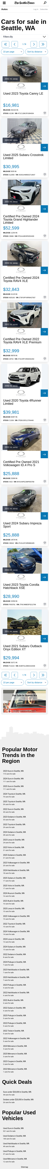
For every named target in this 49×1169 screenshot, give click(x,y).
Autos (4, 9)
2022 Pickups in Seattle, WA (14, 1024)
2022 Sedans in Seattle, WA (14, 955)
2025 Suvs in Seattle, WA (13, 787)
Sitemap (24, 1167)
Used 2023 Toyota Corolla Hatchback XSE (21, 586)
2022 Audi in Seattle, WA (13, 1001)
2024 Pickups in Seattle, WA (14, 963)
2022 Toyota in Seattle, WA (14, 925)
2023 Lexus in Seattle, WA (13, 841)
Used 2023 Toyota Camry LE (23, 93)
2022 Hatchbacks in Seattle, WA (16, 994)
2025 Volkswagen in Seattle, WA (16, 917)
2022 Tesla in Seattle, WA (13, 1032)
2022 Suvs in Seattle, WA (13, 810)
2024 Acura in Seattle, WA (14, 894)
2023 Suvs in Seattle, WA (13, 772)
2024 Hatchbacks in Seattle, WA (16, 871)
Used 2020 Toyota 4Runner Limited (22, 402)
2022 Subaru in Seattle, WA (14, 1009)
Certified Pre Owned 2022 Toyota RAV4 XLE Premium (22, 341)
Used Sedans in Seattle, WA (14, 1137)
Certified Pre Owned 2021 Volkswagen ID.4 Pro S (21, 463)
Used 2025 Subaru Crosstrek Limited (23, 156)
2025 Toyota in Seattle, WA (14, 803)
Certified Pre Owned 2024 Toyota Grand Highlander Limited (21, 219)
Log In (35, 9)
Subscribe (44, 9)
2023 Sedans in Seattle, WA (14, 818)
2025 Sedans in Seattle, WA (14, 856)
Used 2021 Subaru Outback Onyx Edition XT (22, 648)
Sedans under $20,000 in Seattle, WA (18, 1101)
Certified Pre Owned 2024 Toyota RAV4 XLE (21, 279)
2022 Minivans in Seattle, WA (15, 1070)
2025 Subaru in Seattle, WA (14, 879)
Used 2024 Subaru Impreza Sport (22, 525)
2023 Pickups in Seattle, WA (14, 986)
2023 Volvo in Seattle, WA (13, 848)
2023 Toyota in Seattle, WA (14, 825)
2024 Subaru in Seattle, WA (14, 948)
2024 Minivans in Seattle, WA (15, 1047)
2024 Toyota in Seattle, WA (14, 795)
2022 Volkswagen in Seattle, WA (16, 1039)
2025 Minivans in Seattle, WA (15, 1055)
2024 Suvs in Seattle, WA (13, 780)
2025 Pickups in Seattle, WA (14, 1016)
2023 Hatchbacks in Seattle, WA (16, 971)
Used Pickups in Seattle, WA (14, 1152)
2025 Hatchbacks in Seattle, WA (16, 978)
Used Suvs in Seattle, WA (13, 1129)
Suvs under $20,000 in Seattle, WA (17, 1093)
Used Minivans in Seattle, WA (15, 1160)
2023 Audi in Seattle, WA (13, 902)
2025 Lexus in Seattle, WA (13, 909)
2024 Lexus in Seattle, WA (13, 940)
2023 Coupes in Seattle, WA (14, 1062)
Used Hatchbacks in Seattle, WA (16, 1145)
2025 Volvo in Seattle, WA (13, 887)
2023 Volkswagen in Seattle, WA (16, 864)
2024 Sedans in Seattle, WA (14, 833)
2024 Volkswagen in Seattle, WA (16, 932)
